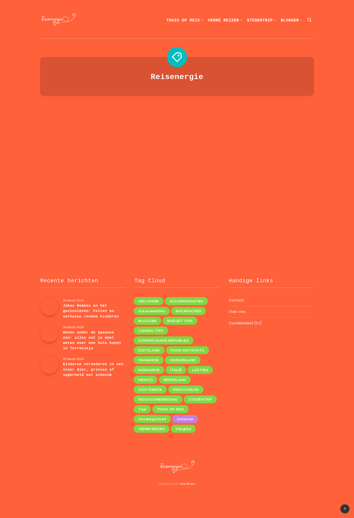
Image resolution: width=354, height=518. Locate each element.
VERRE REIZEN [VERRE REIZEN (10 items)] (151, 429)
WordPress (187, 484)
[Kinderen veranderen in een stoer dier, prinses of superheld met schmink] (49, 365)
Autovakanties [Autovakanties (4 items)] (151, 311)
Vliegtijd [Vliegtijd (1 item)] (183, 429)
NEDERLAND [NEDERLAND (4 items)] (175, 380)
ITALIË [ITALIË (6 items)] (176, 370)
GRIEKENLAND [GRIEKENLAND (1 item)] (182, 360)
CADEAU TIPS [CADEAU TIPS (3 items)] (151, 330)
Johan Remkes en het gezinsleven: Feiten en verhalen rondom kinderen (91, 311)
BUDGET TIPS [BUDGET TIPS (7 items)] (180, 321)
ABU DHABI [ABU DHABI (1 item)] (148, 301)
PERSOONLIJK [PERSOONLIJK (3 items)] (186, 389)
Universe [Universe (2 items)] (185, 419)
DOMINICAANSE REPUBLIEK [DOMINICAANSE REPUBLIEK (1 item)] (163, 340)
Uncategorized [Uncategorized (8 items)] (152, 419)
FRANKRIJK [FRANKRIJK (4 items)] (148, 360)
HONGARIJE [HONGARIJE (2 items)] (149, 370)
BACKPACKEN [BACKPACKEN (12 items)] (188, 311)
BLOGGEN (290, 20)
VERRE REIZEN (223, 20)
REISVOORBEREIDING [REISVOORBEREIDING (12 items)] (158, 399)
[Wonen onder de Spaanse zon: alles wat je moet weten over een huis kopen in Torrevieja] (49, 333)
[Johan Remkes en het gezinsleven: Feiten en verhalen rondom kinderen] (49, 306)
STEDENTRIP (260, 20)
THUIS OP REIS (183, 20)
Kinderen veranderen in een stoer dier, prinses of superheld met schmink (93, 369)
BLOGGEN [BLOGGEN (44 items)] (147, 321)
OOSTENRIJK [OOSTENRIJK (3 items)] (150, 389)
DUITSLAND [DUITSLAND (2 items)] (149, 350)
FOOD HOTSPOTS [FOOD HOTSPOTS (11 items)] (187, 350)
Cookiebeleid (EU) (245, 323)
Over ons (237, 311)
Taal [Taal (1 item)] (142, 409)
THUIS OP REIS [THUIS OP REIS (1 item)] (170, 409)
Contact (236, 300)
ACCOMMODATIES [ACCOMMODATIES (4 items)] (186, 301)
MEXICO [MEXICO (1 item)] (145, 380)
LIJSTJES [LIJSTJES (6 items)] (200, 370)
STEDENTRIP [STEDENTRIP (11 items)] (200, 399)
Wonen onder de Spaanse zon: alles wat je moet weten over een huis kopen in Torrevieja (92, 340)
